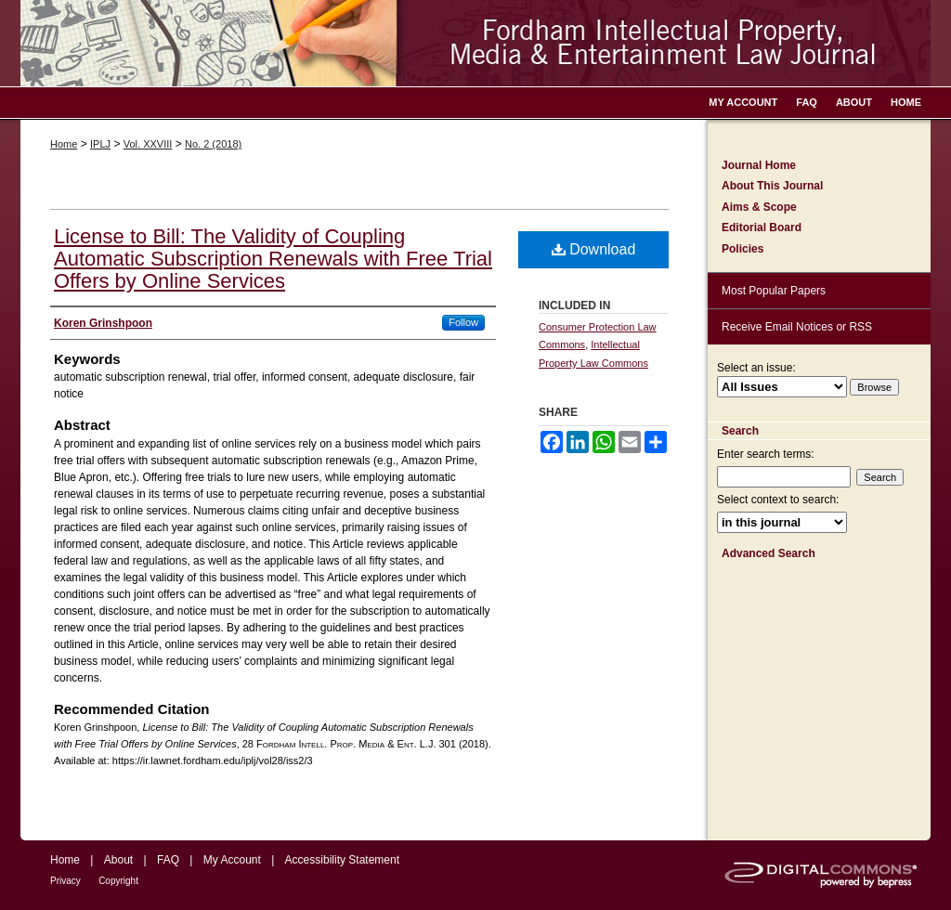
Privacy (65, 881)
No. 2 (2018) (213, 144)
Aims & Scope (759, 207)
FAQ (168, 859)
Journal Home (759, 165)
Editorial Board (761, 227)
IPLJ (100, 144)
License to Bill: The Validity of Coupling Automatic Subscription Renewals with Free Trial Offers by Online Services (273, 258)
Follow (463, 322)
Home (63, 144)
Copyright (118, 881)
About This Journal (772, 185)
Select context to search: (778, 499)
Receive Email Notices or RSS (797, 326)
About (118, 859)
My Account (232, 859)
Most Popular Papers (774, 290)
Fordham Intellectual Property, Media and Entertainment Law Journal (475, 43)
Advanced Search (768, 553)
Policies (742, 248)
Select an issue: (756, 367)
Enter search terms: (765, 454)
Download (594, 249)
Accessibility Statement (342, 859)
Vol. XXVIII (148, 144)
